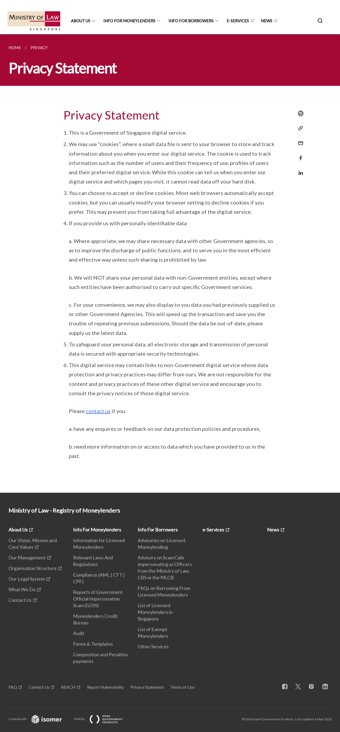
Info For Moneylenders (129, 20)
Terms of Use (182, 687)
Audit (78, 633)
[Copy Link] (299, 128)
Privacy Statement (147, 687)
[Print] (299, 113)
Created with (39, 719)
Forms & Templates (93, 644)
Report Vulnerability (105, 687)
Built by (102, 719)
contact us (98, 411)
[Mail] (299, 139)
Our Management (27, 557)
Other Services (153, 646)
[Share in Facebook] (299, 154)
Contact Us (20, 600)
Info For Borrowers (191, 20)
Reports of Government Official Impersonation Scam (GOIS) (98, 598)
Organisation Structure (32, 568)
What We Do (22, 589)
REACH (68, 687)
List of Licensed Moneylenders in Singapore (155, 612)
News (266, 20)
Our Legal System (26, 579)
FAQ (12, 687)
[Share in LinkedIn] (299, 169)
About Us (80, 20)
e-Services (238, 20)
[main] (170, 263)
